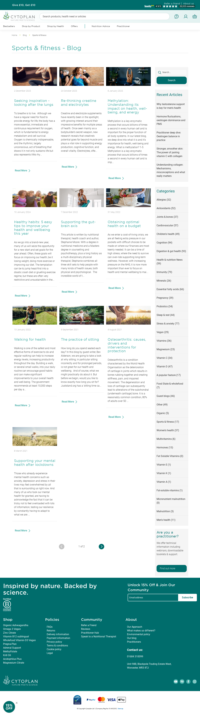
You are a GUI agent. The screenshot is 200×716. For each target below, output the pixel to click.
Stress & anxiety (168, 323)
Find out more (167, 568)
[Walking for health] (34, 323)
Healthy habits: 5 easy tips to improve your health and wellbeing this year (33, 228)
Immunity (164, 272)
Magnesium (166, 349)
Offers (74, 26)
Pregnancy (165, 297)
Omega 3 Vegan (12, 629)
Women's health (168, 430)
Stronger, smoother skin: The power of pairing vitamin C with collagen (170, 152)
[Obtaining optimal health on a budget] (128, 206)
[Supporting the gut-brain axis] (81, 206)
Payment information (58, 638)
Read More (21, 170)
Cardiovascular (167, 225)
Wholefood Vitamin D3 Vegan (19, 640)
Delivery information (58, 634)
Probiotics (165, 306)
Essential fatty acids (170, 289)
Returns (51, 630)
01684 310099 (135, 656)
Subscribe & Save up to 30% (23, 5)
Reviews (85, 629)
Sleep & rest (166, 315)
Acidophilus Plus (12, 658)
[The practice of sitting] (81, 323)
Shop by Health (55, 26)
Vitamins (164, 340)
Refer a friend (172, 3)
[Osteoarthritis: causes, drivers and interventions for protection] (128, 323)
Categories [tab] (166, 191)
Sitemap (120, 708)
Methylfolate (10, 651)
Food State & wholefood (170, 385)
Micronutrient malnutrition (171, 501)
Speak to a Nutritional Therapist (98, 636)
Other (162, 404)
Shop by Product (31, 26)
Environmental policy (138, 634)
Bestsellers (9, 26)
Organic (163, 413)
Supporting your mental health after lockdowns (34, 463)
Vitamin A (164, 481)
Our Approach (134, 626)
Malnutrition (165, 511)
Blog (25, 35)
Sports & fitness (168, 421)
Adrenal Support (12, 647)
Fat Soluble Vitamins (170, 456)
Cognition (164, 242)
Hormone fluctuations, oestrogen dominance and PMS (171, 120)
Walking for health (30, 339)
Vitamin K (164, 473)
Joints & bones (167, 216)
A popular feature (169, 375)
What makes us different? (141, 630)
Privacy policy (54, 641)
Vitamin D (165, 366)
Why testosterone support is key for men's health (171, 106)
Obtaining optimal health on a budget (124, 224)
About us (188, 3)
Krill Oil (7, 655)
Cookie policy (54, 649)
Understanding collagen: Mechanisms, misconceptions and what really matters (171, 170)
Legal (50, 653)
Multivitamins (166, 438)
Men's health (166, 519)
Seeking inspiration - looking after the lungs (33, 102)
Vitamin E (164, 464)
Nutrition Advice (101, 26)
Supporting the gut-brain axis (78, 224)
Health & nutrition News (169, 261)
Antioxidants (166, 208)
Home (15, 35)
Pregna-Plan (10, 643)
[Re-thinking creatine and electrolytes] (81, 84)
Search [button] (171, 80)
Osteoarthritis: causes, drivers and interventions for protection (127, 345)
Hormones (165, 447)
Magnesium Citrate (13, 662)
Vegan (163, 332)
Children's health (168, 234)
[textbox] (172, 72)
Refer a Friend (88, 625)
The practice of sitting (80, 339)
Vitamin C (164, 357)
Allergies (164, 199)
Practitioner (123, 26)
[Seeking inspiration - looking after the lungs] (34, 84)
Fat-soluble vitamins (170, 490)
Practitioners (134, 641)
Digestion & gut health (171, 251)
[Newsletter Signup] (12, 707)
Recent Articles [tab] (169, 95)
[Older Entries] (101, 546)
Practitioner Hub (90, 632)
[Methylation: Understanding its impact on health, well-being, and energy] (128, 84)
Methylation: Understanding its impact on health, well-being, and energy (127, 106)
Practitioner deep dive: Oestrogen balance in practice (169, 136)
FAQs (49, 626)
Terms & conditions (57, 645)
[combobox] (104, 16)
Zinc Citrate (9, 632)
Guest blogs (166, 396)
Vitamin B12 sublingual (16, 636)
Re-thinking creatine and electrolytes (78, 102)
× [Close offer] (17, 702)
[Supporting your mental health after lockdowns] (34, 445)
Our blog (131, 638)
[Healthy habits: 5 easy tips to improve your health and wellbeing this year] (34, 206)
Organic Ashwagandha (15, 625)
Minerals (164, 280)
